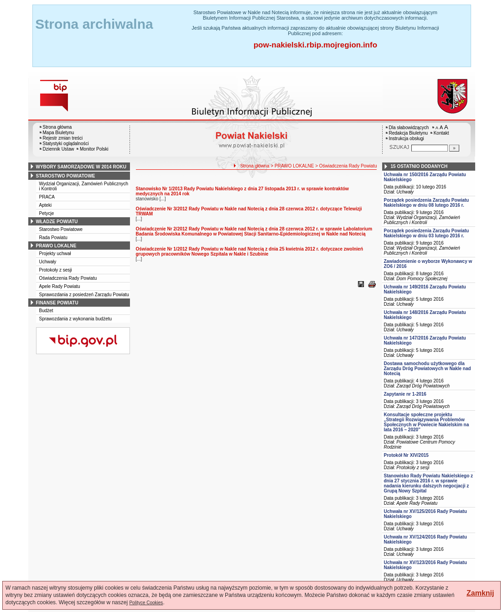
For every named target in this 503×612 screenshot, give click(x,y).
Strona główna (57, 127)
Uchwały (48, 261)
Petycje (46, 213)
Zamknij (480, 593)
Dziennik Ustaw (58, 149)
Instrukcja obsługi (406, 138)
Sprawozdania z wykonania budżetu (75, 318)
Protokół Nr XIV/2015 (406, 455)
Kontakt (441, 133)
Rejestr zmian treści (63, 138)
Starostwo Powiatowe (61, 229)
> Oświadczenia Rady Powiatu (346, 165)
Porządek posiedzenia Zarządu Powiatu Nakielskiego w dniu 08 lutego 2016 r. (426, 203)
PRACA (47, 196)
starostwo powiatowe (65, 175)
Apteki (45, 205)
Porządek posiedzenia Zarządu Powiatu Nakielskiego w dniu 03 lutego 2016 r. (426, 233)
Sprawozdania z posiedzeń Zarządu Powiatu (84, 294)
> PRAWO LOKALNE (292, 165)
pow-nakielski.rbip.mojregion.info (315, 45)
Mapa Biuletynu (58, 132)
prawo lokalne (56, 245)
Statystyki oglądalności (66, 143)
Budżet (46, 310)
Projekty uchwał (55, 253)
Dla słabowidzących (409, 127)
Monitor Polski (94, 149)
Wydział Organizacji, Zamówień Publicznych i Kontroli (422, 220)
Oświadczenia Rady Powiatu (68, 278)
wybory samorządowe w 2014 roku (81, 166)
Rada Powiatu (53, 237)
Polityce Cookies (146, 602)
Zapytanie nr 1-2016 (405, 394)
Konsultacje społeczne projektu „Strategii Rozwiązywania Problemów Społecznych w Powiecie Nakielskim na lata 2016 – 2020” (426, 422)
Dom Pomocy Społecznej (421, 278)
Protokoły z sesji (55, 269)
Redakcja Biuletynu (408, 133)
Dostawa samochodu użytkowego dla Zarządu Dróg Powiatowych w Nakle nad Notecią (427, 368)
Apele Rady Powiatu (59, 286)
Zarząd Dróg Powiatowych (423, 385)
